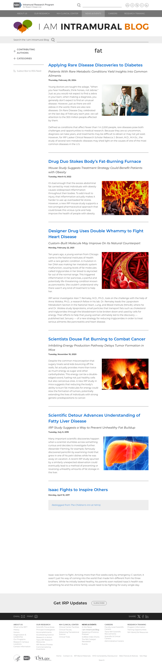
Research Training (134, 13)
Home (58, 656)
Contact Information (22, 646)
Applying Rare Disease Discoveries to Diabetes (95, 65)
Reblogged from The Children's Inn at (76, 505)
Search (102, 660)
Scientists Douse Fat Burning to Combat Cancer (96, 339)
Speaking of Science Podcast (90, 633)
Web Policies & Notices (128, 656)
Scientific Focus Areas (45, 627)
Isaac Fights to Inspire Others (78, 489)
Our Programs (19, 639)
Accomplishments (44, 632)
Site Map (143, 656)
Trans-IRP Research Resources (44, 641)
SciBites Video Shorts (90, 637)
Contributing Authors (26, 51)
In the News (87, 627)
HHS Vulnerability (104, 656)
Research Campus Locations (21, 643)
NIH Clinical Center (67, 13)
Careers (112, 13)
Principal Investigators (45, 630)
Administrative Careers (114, 641)
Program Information (136, 627)
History (16, 630)
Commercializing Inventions (43, 648)
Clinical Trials (64, 637)
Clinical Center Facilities (69, 627)
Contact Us (67, 656)
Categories (24, 58)
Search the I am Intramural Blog (31, 39)
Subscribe (99, 603)
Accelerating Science (45, 635)
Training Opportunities (136, 630)
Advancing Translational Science (69, 633)
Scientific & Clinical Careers (112, 637)
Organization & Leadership (20, 636)
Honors (16, 632)
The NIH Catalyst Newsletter (89, 640)
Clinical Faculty (65, 630)
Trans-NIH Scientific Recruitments (113, 633)
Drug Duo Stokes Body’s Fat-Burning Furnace (94, 161)
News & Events (93, 13)
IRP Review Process (44, 644)
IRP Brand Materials (82, 656)
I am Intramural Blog (90, 630)
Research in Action (44, 637)
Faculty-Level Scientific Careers (114, 628)
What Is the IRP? (20, 627)
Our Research (42, 13)
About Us (22, 13)
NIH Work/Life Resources (137, 632)
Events (85, 644)
